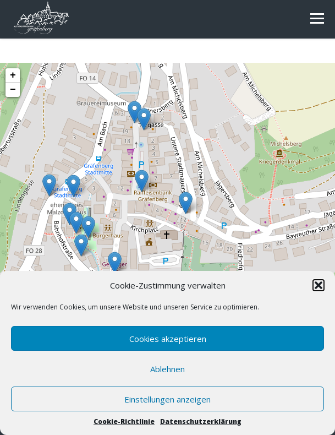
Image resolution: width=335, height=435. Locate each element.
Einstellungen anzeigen (167, 399)
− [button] (13, 89)
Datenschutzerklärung (200, 421)
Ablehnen (167, 368)
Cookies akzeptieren (167, 338)
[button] (318, 285)
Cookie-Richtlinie (124, 421)
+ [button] (13, 75)
